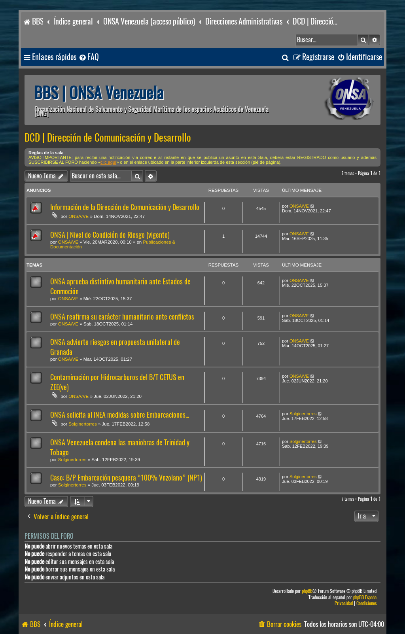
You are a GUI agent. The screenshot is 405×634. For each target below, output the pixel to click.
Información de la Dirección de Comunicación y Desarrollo (124, 207)
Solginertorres (82, 424)
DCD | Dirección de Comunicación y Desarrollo (108, 137)
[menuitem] (88, 57)
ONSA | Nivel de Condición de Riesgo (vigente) (110, 235)
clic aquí (108, 162)
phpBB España (365, 597)
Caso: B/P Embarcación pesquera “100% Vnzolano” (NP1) (126, 478)
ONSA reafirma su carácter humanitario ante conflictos (122, 317)
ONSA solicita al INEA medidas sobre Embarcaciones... (119, 415)
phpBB (307, 591)
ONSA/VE (78, 216)
